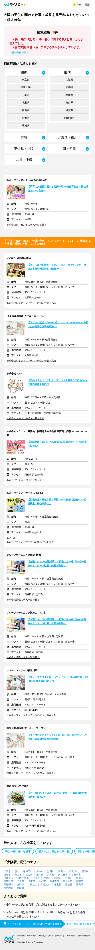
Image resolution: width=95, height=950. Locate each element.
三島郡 (79, 884)
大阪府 (69, 79)
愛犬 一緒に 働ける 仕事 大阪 (54, 851)
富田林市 (76, 875)
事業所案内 (31, 936)
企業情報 (21, 936)
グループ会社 (70, 936)
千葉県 (25, 95)
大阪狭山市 (34, 884)
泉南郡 (20, 888)
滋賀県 (69, 110)
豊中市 (39, 871)
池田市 (50, 871)
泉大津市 (73, 871)
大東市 (46, 878)
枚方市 (29, 875)
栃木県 (25, 118)
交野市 (20, 884)
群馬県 (25, 110)
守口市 (18, 875)
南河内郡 (8, 888)
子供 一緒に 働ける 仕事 (18, 851)
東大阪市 (67, 881)
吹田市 (61, 871)
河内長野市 (23, 878)
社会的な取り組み (45, 936)
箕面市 (68, 878)
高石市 (42, 881)
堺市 (17, 871)
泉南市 (79, 881)
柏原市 (79, 878)
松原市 (36, 878)
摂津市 (31, 881)
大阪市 (7, 871)
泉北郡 (57, 884)
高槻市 (85, 871)
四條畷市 (8, 884)
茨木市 (39, 875)
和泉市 (57, 878)
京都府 (69, 87)
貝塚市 (7, 875)
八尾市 (50, 875)
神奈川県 (26, 87)
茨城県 (25, 125)
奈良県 (69, 102)
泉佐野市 (63, 875)
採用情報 (58, 936)
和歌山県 (69, 118)
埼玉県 (25, 102)
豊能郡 (68, 884)
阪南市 (46, 884)
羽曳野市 (8, 881)
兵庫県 (69, 95)
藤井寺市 (54, 881)
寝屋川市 (8, 878)
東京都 (25, 79)
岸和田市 (28, 871)
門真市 (20, 881)
